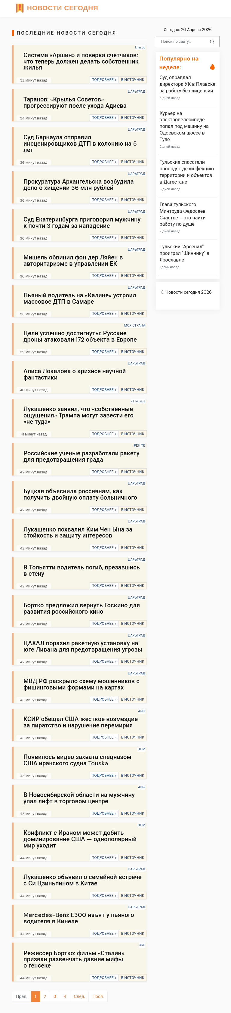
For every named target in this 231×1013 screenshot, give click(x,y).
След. (79, 996)
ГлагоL (140, 47)
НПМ (141, 749)
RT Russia (138, 401)
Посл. (97, 996)
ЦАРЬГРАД (136, 91)
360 (142, 945)
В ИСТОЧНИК (132, 79)
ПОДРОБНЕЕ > (103, 79)
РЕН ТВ (139, 445)
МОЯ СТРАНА (134, 325)
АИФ (141, 711)
